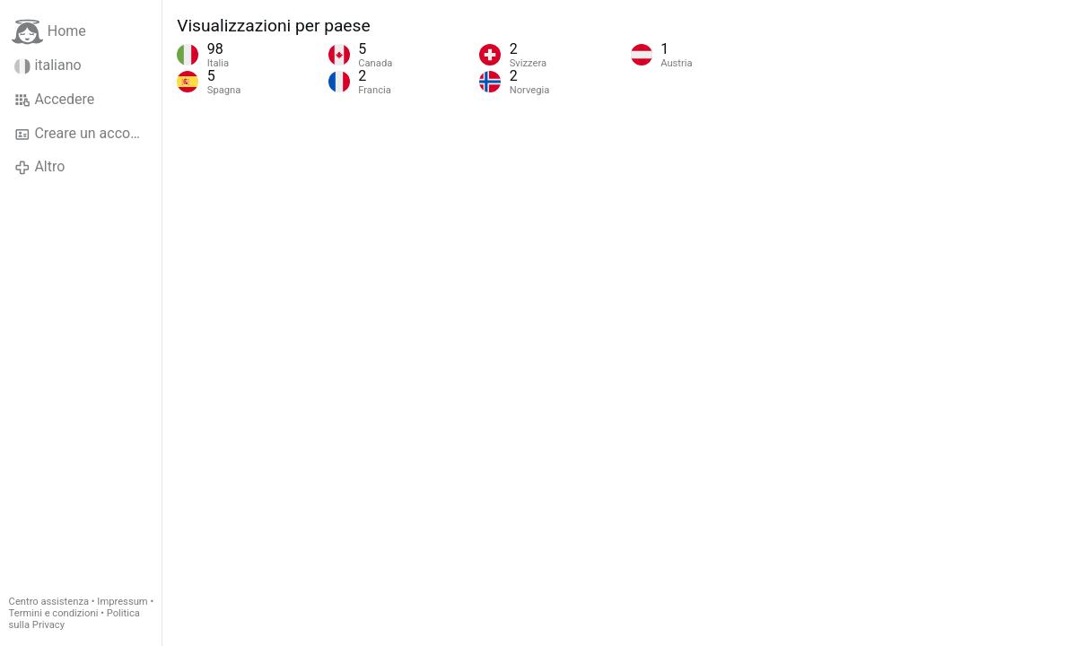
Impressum (122, 601)
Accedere (54, 100)
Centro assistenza (49, 601)
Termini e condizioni (54, 613)
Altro (39, 167)
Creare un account (82, 134)
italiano (48, 65)
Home (49, 32)
